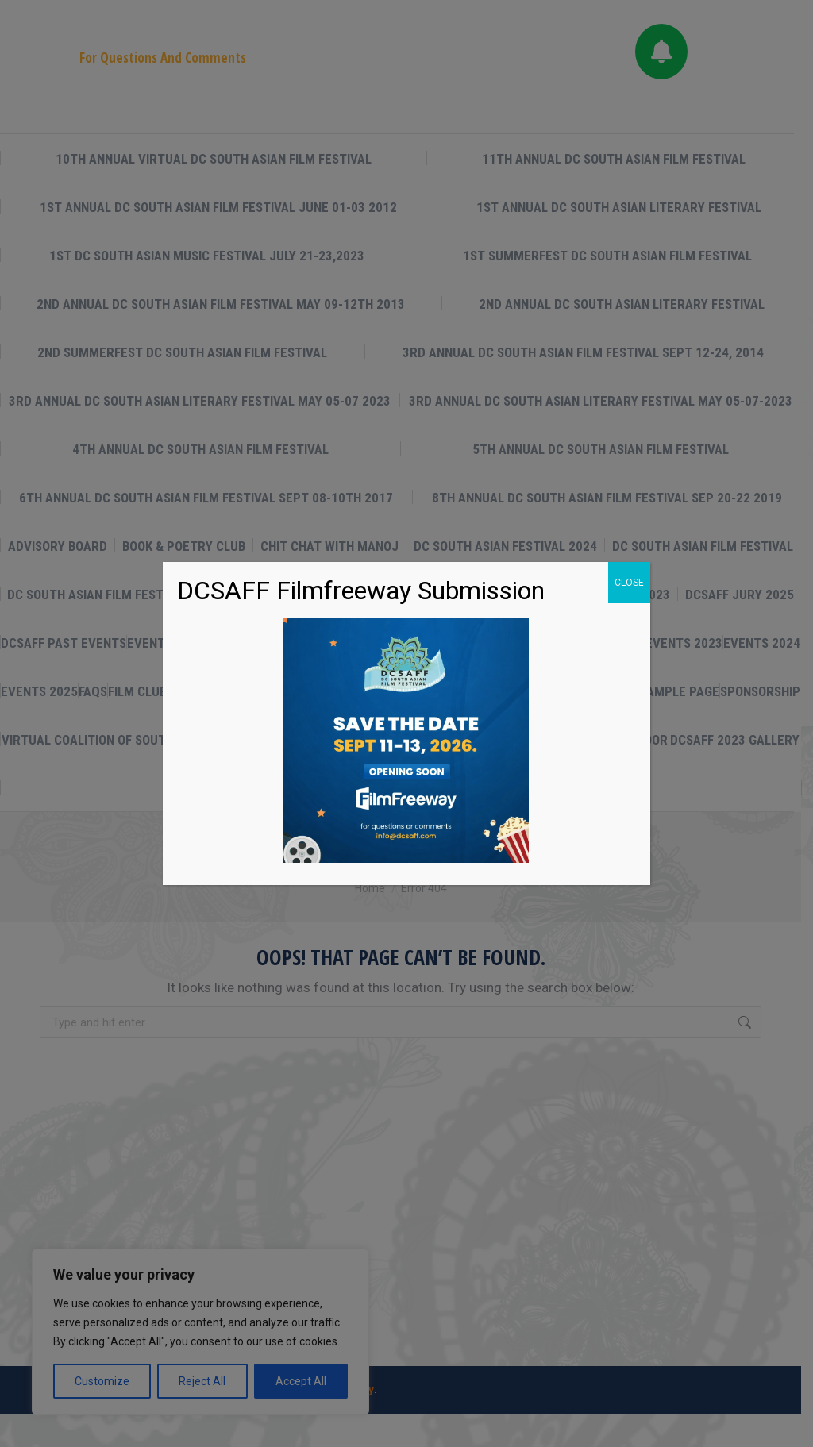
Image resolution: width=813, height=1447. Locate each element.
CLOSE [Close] (629, 582)
